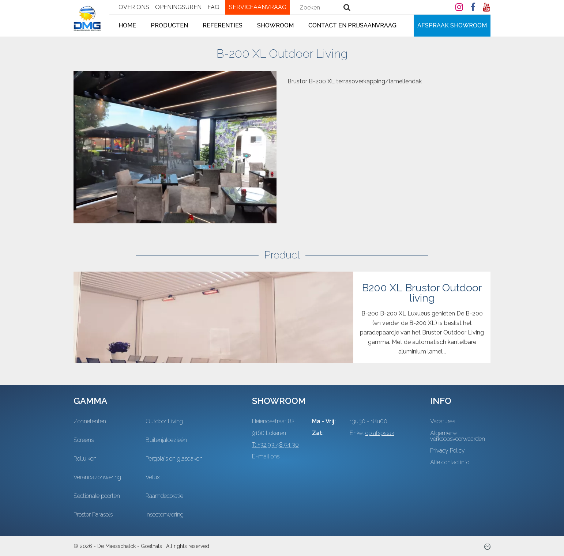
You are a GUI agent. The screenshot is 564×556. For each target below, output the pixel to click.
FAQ (213, 7)
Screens (84, 440)
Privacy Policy (447, 451)
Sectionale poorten (97, 496)
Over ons (134, 7)
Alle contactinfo (449, 462)
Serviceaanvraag (257, 7)
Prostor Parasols (93, 515)
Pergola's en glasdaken (174, 459)
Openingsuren (178, 7)
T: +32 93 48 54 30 (275, 445)
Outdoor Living (164, 421)
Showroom (275, 25)
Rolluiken (85, 459)
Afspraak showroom (452, 25)
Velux (153, 477)
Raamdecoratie (164, 496)
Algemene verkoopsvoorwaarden (457, 436)
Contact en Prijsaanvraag (352, 25)
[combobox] (327, 7)
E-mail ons (265, 456)
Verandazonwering (97, 477)
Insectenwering (165, 515)
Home (127, 25)
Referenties (222, 25)
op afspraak (379, 433)
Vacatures (442, 421)
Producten (169, 25)
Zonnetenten (90, 421)
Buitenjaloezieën (166, 440)
